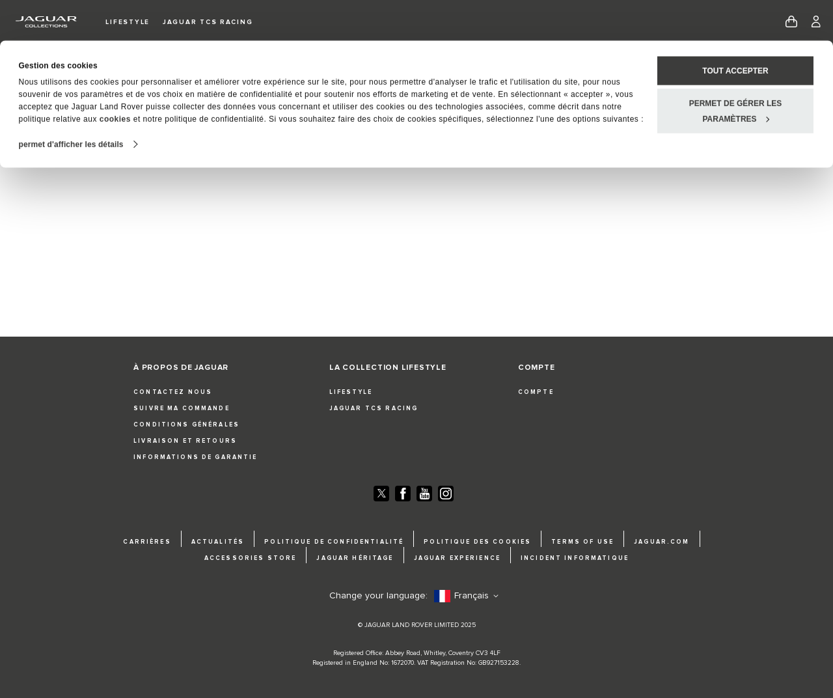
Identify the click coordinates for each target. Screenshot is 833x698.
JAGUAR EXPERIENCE (457, 558)
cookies (115, 78)
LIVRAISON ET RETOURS (185, 441)
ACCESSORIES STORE (250, 558)
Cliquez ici (471, 151)
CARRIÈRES (147, 542)
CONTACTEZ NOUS (172, 392)
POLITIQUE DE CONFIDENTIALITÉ (333, 542)
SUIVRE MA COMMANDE (181, 409)
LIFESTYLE (350, 392)
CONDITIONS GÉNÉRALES (186, 425)
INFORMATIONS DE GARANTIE (195, 457)
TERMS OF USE (582, 542)
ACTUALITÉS (217, 542)
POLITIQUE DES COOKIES (477, 542)
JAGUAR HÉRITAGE (354, 558)
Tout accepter (735, 30)
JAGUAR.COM (661, 542)
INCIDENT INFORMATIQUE (575, 558)
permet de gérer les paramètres (735, 70)
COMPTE (536, 392)
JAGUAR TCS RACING (373, 409)
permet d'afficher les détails (71, 103)
